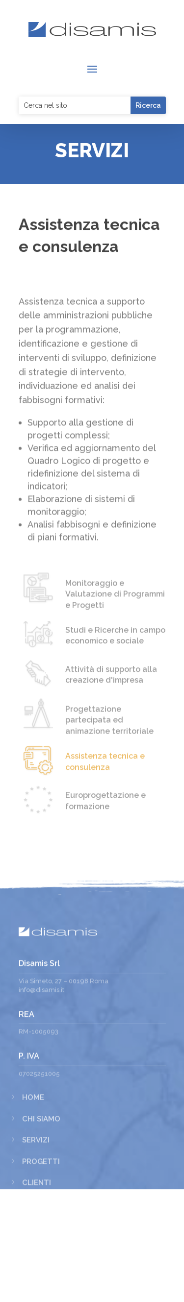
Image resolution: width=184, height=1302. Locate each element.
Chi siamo (41, 1200)
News (33, 1285)
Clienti (36, 1264)
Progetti (41, 1243)
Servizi (36, 1221)
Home (33, 1179)
